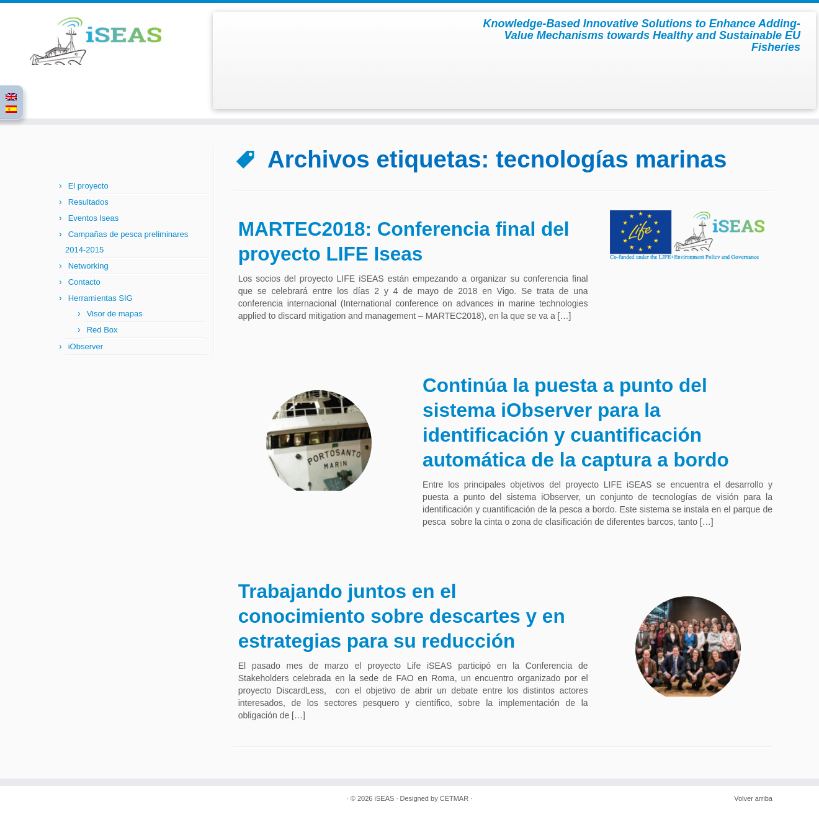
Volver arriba (753, 798)
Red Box (102, 329)
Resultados (88, 202)
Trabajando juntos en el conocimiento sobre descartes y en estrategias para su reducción (401, 616)
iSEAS (385, 798)
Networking (88, 265)
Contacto (84, 282)
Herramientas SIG (100, 298)
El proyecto (88, 185)
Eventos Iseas (93, 218)
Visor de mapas (115, 313)
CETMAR (454, 798)
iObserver (85, 346)
